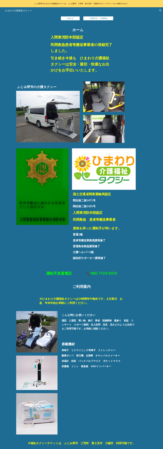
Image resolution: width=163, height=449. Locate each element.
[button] (160, 10)
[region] (81, 3)
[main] (81, 51)
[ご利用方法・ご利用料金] (98, 18)
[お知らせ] (70, 18)
